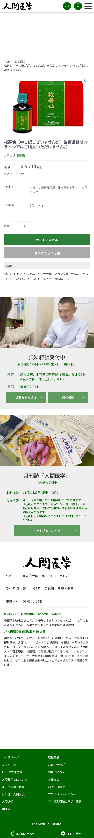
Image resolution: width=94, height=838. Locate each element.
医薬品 (21, 155)
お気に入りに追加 (47, 253)
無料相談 (68, 397)
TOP (7, 62)
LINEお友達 (71, 833)
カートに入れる (47, 239)
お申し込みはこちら (47, 530)
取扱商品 (20, 62)
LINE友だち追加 (26, 397)
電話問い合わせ (23, 833)
